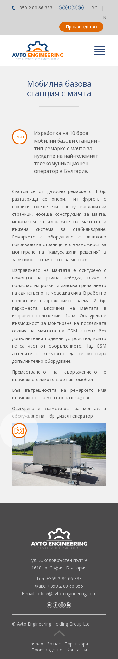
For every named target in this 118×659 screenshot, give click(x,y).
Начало (35, 644)
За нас (54, 644)
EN (103, 17)
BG (94, 8)
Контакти (76, 650)
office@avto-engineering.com (67, 594)
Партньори (76, 644)
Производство (81, 27)
